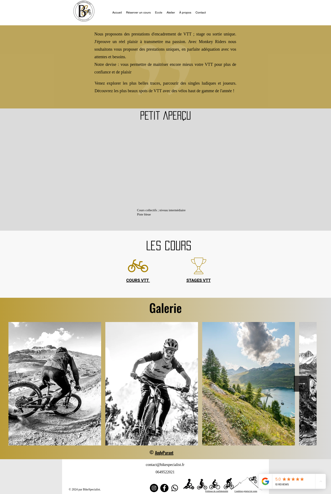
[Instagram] (154, 488)
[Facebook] (164, 488)
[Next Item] (302, 384)
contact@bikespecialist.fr (165, 465)
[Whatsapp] (175, 488)
